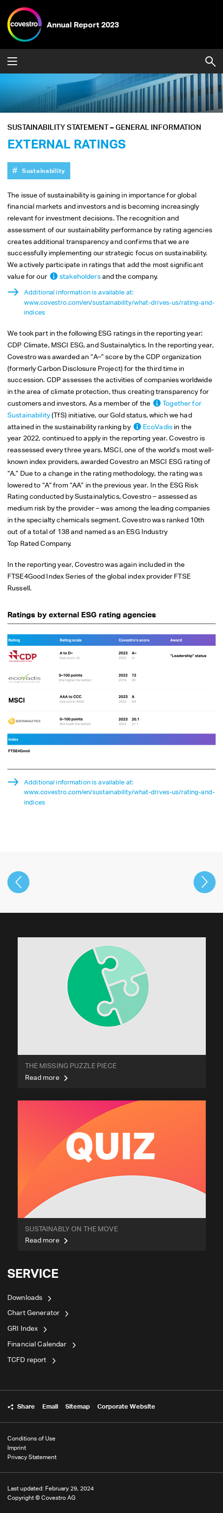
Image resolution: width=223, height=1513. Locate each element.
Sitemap (77, 1406)
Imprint (16, 1447)
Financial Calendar (37, 1344)
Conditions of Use (31, 1438)
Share (26, 1406)
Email (50, 1406)
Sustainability (43, 170)
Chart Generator (33, 1312)
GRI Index (22, 1328)
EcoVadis (157, 426)
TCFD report (27, 1359)
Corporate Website (126, 1406)
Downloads (24, 1297)
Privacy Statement (31, 1457)
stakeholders (80, 276)
